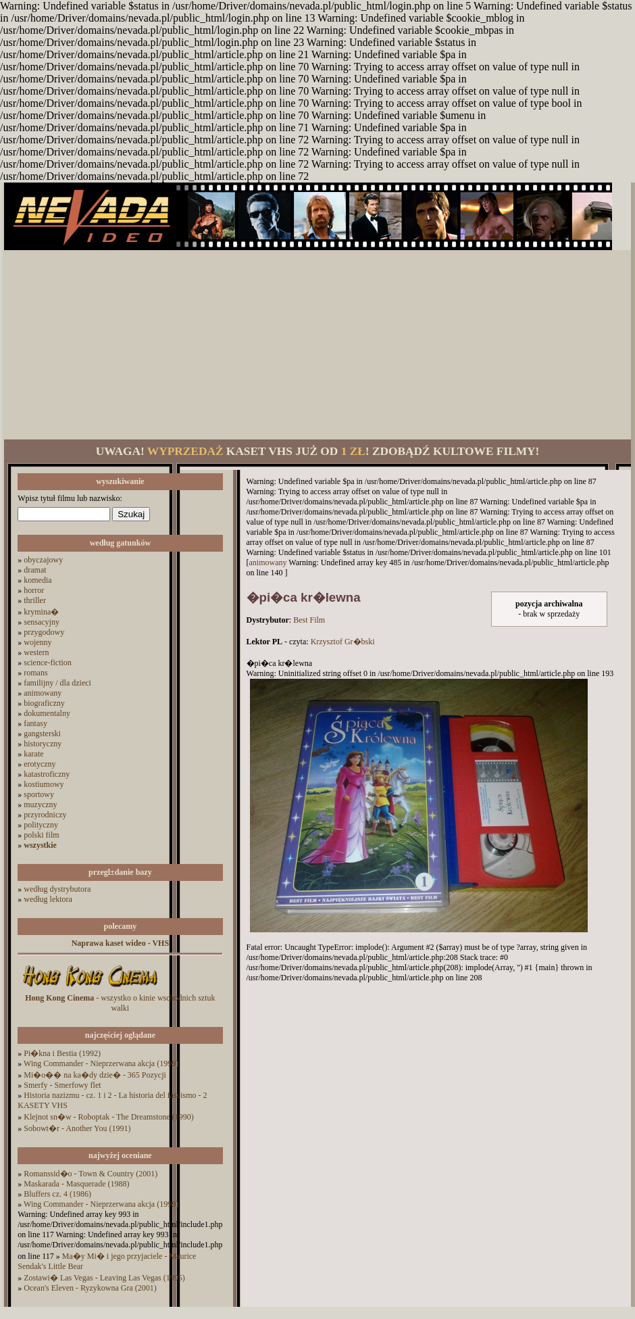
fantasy (35, 723)
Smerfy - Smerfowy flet (62, 1085)
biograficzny (44, 703)
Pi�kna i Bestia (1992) (62, 1053)
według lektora (48, 899)
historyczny (42, 743)
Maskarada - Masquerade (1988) (76, 1184)
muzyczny (40, 804)
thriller (35, 600)
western (36, 652)
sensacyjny (41, 622)
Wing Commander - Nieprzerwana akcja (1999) (101, 1063)
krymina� (41, 612)
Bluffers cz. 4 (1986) (57, 1194)
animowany (42, 693)
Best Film (309, 620)
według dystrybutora (57, 889)
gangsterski (42, 733)
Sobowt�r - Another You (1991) (77, 1128)
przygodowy (44, 632)
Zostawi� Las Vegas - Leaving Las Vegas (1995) (104, 1277)
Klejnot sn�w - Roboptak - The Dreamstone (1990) (108, 1117)
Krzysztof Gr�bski (343, 641)
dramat (35, 570)
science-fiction (48, 662)
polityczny (41, 825)
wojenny (37, 642)
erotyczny (39, 764)
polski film (41, 835)
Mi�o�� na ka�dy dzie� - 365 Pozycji (95, 1075)
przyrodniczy (45, 814)
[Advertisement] (317, 344)
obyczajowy (43, 560)
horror (34, 590)
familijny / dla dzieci (57, 683)
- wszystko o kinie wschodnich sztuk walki (120, 1003)
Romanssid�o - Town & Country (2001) (90, 1173)
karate (33, 754)
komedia (37, 580)
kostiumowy (43, 784)
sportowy (39, 794)
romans (35, 672)
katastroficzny (47, 774)
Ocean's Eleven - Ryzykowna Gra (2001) (90, 1288)
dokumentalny (47, 713)
